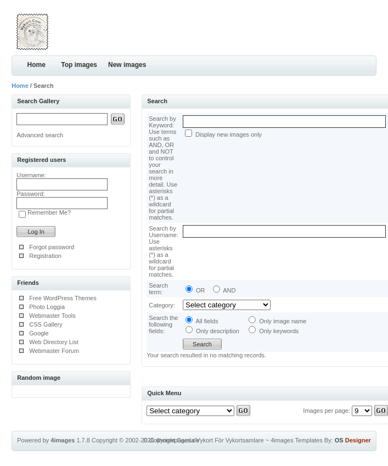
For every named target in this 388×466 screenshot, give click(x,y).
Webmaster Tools (52, 315)
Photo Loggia (47, 307)
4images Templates (297, 440)
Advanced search (39, 135)
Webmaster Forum (54, 350)
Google (38, 333)
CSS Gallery (46, 324)
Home (36, 65)
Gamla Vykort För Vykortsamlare (220, 440)
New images (127, 65)
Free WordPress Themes (62, 298)
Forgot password (51, 247)
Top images (79, 65)
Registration (45, 255)
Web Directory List (53, 342)
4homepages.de (177, 440)
